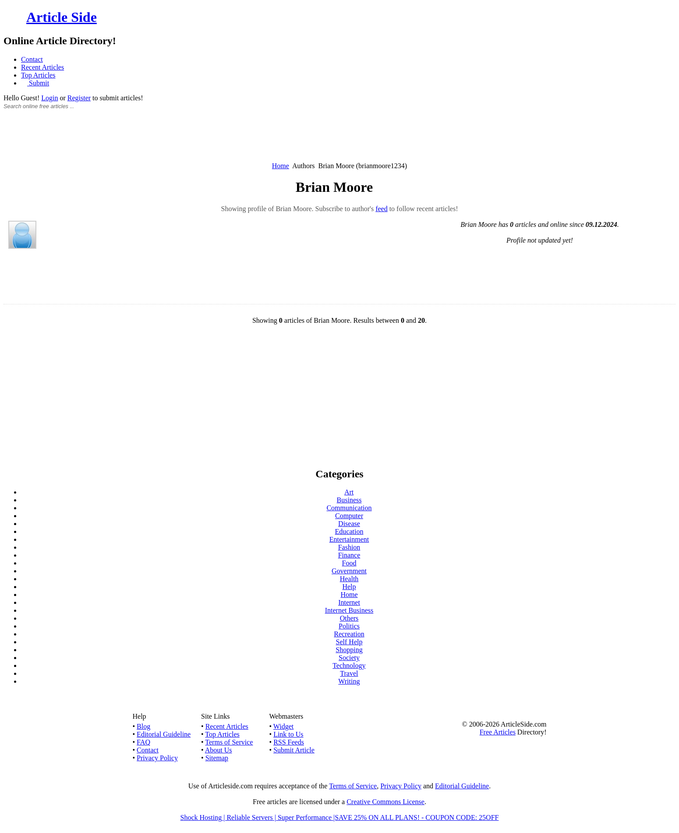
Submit (38, 83)
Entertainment (349, 539)
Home (280, 165)
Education (349, 531)
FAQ (143, 742)
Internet (349, 602)
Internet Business (349, 610)
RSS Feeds (288, 742)
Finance (349, 555)
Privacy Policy (157, 758)
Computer (349, 515)
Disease (349, 523)
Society (349, 657)
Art (349, 492)
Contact (32, 59)
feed (381, 208)
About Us (218, 750)
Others (349, 618)
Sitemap (216, 758)
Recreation (349, 634)
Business (349, 500)
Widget (283, 726)
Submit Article (294, 750)
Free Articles (498, 732)
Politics (349, 626)
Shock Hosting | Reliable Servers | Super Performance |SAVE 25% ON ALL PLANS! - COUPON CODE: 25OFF (339, 817)
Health (349, 578)
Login (49, 98)
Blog (143, 726)
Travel (349, 673)
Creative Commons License (385, 801)
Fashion (349, 547)
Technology (348, 665)
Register (79, 98)
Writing (349, 681)
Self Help (349, 642)
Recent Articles (42, 67)
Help (349, 586)
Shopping (349, 649)
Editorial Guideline (164, 734)
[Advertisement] (339, 140)
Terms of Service (229, 742)
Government (349, 571)
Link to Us (288, 734)
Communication (348, 508)
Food (349, 563)
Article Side (61, 17)
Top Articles (38, 75)
